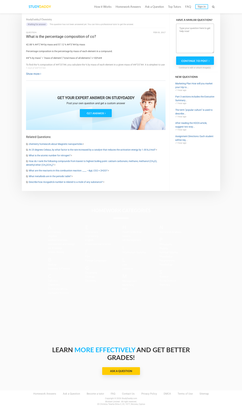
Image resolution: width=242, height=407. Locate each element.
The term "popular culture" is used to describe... (194, 112)
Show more (33, 73)
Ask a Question (154, 6)
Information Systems (134, 252)
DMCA (167, 393)
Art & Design (55, 248)
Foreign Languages (95, 260)
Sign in (202, 6)
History (126, 236)
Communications (57, 288)
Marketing (128, 285)
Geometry (90, 280)
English (89, 240)
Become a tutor (95, 393)
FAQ (188, 6)
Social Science (167, 280)
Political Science (168, 252)
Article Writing (56, 252)
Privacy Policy (149, 393)
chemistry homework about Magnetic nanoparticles (55, 144)
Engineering (91, 236)
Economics (91, 232)
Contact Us (128, 393)
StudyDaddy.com (129, 398)
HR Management (131, 240)
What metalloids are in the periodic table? (50, 176)
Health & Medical (132, 232)
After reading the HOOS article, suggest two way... (191, 125)
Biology (52, 264)
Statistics (164, 284)
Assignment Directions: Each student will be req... (194, 138)
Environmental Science (98, 244)
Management (129, 280)
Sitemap (204, 393)
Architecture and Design (61, 244)
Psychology (165, 264)
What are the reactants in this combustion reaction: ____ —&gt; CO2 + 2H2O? (68, 170)
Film (87, 256)
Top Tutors (174, 6)
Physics (163, 248)
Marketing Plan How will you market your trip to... (194, 85)
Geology (89, 276)
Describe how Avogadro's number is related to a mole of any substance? (66, 182)
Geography (91, 272)
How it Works (102, 6)
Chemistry (53, 284)
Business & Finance (59, 268)
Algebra (52, 236)
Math (125, 289)
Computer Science (58, 292)
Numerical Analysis (170, 232)
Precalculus (166, 256)
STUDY (40, 6)
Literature (127, 268)
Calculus (53, 280)
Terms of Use (185, 393)
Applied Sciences (57, 240)
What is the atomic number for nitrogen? (50, 155)
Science (163, 276)
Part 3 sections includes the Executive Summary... (194, 98)
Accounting (54, 232)
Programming (167, 260)
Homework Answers (128, 6)
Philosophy (165, 244)
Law (124, 264)
